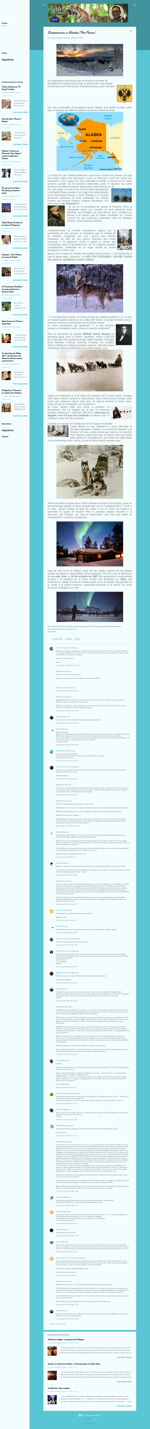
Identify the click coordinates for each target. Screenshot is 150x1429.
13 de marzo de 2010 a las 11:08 (67, 1191)
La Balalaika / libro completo (58, 1388)
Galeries (95, 1419)
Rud (57, 729)
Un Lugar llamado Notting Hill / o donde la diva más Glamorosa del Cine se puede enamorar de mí (12, 357)
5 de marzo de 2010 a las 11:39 (66, 967)
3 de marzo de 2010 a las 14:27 (66, 920)
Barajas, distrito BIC (62, 973)
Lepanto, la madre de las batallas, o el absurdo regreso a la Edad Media (74, 1364)
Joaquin (58, 1211)
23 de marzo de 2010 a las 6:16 (66, 1275)
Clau (57, 863)
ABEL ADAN (60, 1126)
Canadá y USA (57, 639)
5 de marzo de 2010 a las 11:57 (66, 983)
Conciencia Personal (63, 767)
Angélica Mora (61, 751)
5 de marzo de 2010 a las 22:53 (66, 1001)
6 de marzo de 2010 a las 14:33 (66, 1054)
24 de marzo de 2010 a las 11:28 (67, 1305)
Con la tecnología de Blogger (90, 1415)
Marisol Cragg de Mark (63, 1093)
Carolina (59, 1110)
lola (57, 1242)
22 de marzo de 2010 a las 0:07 (66, 1223)
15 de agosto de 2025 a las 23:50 (67, 1319)
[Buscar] (135, 6)
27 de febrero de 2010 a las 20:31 (67, 761)
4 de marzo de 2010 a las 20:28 (66, 945)
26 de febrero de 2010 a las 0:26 (67, 691)
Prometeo (59, 910)
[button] (130, 31)
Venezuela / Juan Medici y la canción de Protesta (11, 255)
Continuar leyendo (124, 1357)
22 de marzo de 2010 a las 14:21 (67, 1252)
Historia (77, 639)
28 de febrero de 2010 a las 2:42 (67, 779)
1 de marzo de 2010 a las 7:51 (66, 857)
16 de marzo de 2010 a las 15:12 (67, 1205)
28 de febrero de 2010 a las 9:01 (67, 795)
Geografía (68, 639)
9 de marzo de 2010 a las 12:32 (66, 1120)
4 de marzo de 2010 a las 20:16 (66, 933)
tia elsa (58, 717)
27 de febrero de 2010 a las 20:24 (67, 745)
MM (57, 1229)
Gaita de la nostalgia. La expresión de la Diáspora (66, 1339)
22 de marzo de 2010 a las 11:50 (67, 1236)
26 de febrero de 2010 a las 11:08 (67, 711)
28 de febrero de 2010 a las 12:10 (67, 826)
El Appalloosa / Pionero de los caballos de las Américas (11, 391)
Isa (57, 989)
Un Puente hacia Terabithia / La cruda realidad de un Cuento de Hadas (12, 289)
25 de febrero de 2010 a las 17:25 (67, 665)
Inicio (4, 26)
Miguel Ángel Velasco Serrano (66, 1258)
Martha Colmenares (62, 951)
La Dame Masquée (62, 648)
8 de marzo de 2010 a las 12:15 (66, 1103)
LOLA (58, 1060)
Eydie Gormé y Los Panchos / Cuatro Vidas (12, 322)
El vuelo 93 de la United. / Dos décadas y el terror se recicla (11, 190)
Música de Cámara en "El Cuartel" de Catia (11, 88)
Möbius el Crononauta (63, 939)
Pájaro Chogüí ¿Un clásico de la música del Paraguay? (12, 223)
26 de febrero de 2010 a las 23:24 (67, 723)
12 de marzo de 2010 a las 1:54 (66, 1136)
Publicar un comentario (58, 1324)
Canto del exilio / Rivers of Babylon (11, 120)
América (59, 1197)
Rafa (57, 832)
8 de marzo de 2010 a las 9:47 (66, 1087)
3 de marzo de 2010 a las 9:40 (66, 904)
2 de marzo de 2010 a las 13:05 (66, 875)
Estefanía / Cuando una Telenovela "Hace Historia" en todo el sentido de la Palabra (11, 155)
